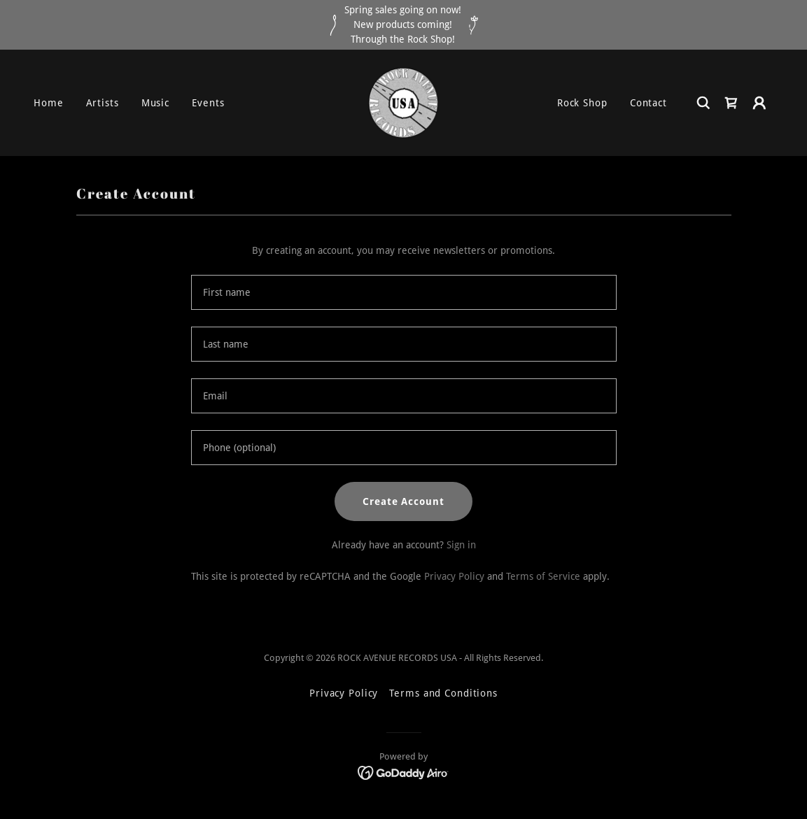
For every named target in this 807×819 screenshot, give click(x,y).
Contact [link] (648, 102)
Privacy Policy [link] (454, 576)
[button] (759, 103)
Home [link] (49, 102)
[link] (403, 102)
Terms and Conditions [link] (443, 693)
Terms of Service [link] (543, 576)
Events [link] (208, 102)
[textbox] (404, 292)
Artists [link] (102, 102)
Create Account (403, 501)
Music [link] (155, 102)
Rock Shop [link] (582, 102)
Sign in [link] (461, 544)
